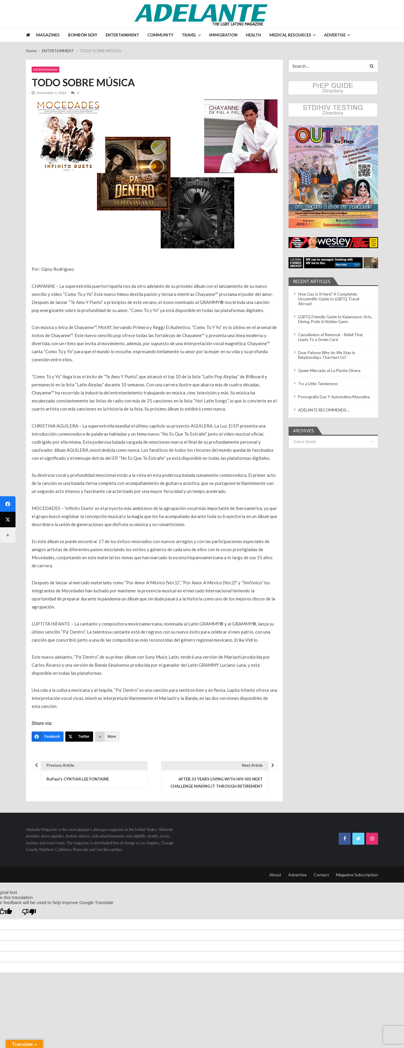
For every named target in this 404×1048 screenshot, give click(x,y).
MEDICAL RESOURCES (290, 35)
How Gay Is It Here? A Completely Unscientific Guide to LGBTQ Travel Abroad (328, 299)
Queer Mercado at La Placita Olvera (329, 370)
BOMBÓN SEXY (82, 35)
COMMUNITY (160, 35)
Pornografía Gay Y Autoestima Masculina (334, 396)
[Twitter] (79, 737)
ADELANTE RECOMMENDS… (323, 410)
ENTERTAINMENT (122, 35)
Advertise (297, 874)
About (275, 874)
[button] (333, 176)
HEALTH (253, 35)
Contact (321, 874)
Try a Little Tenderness (318, 383)
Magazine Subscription (357, 874)
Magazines (48, 35)
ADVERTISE (335, 35)
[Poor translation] (29, 912)
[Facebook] (48, 737)
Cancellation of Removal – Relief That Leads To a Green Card (330, 337)
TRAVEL (189, 35)
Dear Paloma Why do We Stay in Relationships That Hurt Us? (326, 355)
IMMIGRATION (223, 35)
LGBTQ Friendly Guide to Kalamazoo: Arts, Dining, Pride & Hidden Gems (335, 319)
